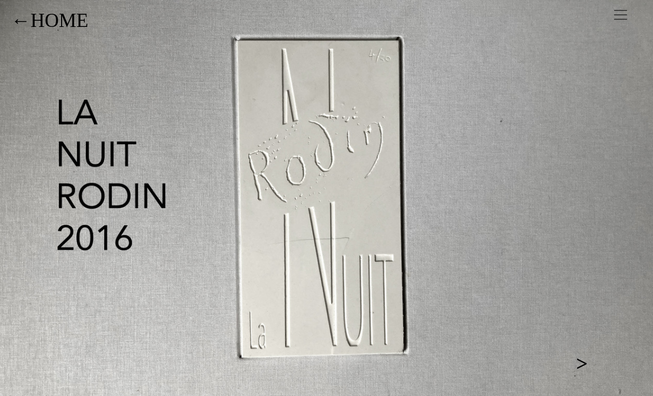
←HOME (49, 20)
